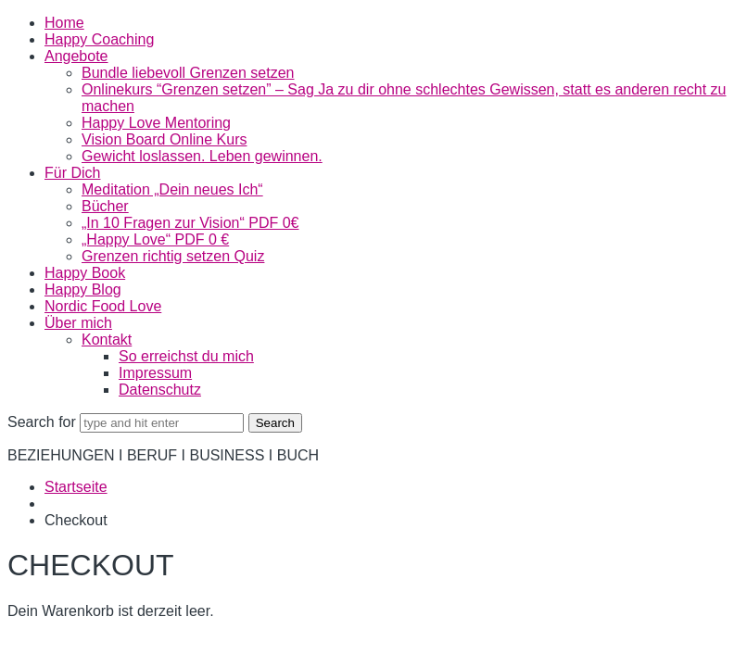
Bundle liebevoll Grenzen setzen (188, 73)
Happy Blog (82, 289)
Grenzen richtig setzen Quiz (173, 256)
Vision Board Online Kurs (164, 139)
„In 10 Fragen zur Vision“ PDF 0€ (190, 223)
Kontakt (107, 339)
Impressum (155, 373)
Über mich (78, 323)
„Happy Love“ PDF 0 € (155, 239)
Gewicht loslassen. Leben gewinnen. (202, 156)
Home (64, 23)
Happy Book (84, 273)
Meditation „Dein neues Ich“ (172, 189)
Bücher (105, 206)
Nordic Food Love (102, 306)
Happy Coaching (99, 39)
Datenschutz (160, 389)
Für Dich (72, 173)
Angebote (76, 56)
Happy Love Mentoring (156, 123)
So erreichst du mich (186, 356)
